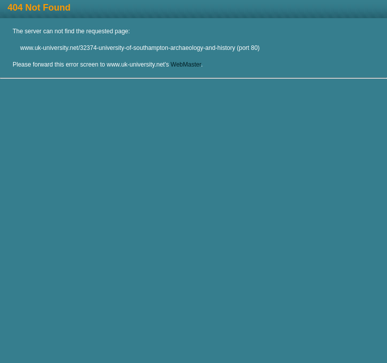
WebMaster (186, 64)
